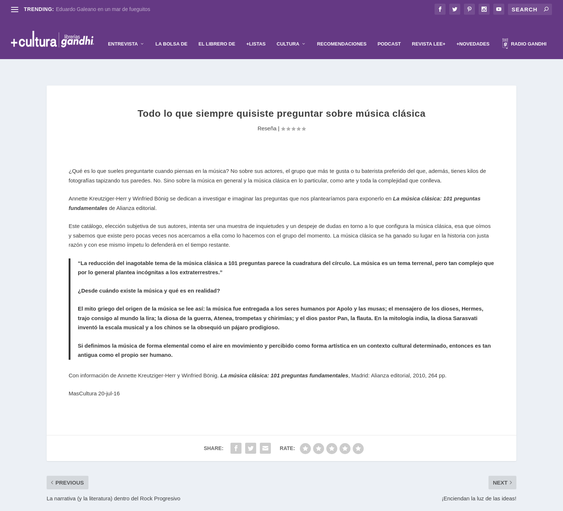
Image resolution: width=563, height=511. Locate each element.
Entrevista (123, 32)
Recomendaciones (342, 32)
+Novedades (473, 32)
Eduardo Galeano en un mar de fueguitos (103, 9)
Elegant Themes (269, 502)
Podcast (389, 32)
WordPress (326, 502)
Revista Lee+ (428, 32)
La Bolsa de (172, 32)
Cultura (288, 32)
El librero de (217, 32)
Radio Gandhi (524, 33)
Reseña (267, 105)
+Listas (256, 32)
